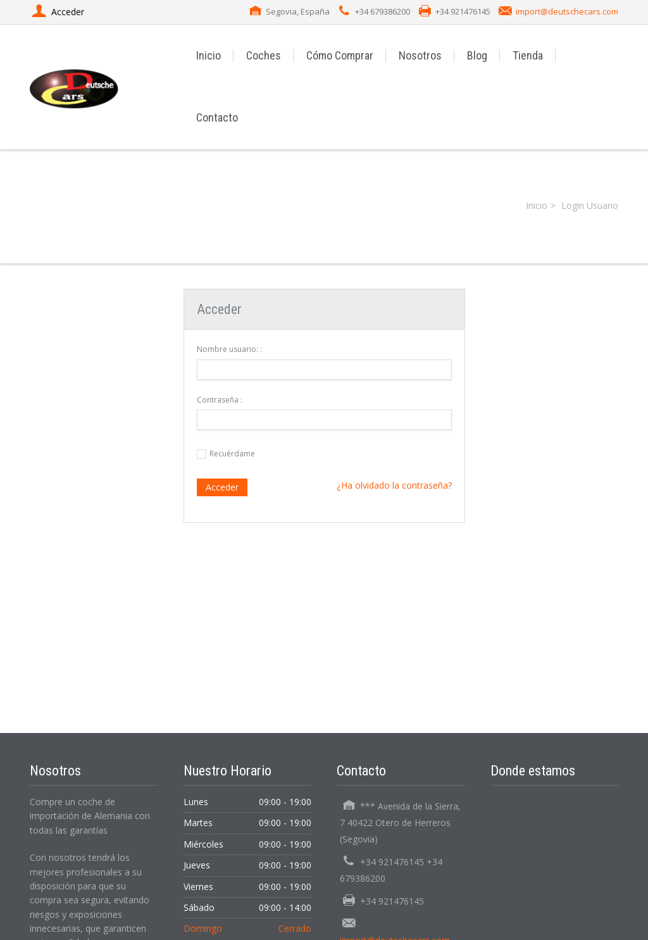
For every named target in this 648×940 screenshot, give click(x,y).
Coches (263, 55)
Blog (477, 55)
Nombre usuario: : (229, 349)
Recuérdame (232, 453)
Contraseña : (219, 399)
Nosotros (420, 55)
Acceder (222, 487)
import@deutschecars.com (567, 11)
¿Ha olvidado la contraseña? (394, 485)
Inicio (208, 55)
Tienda (528, 55)
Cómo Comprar (339, 55)
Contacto (217, 117)
